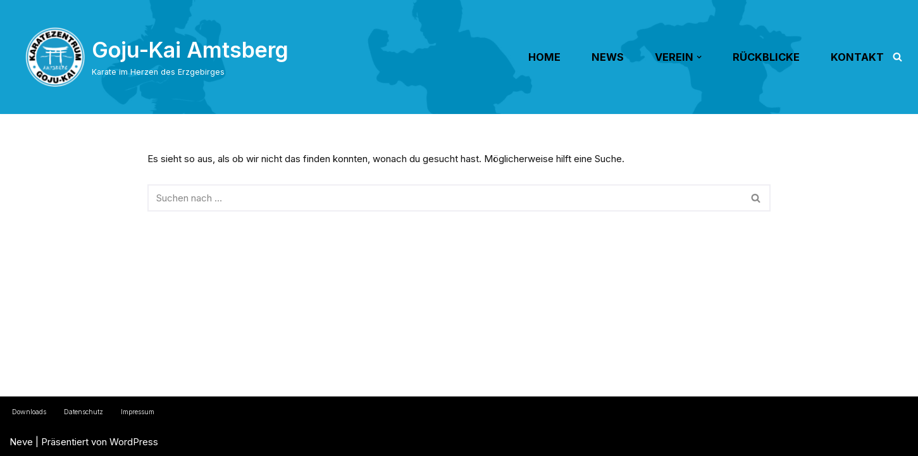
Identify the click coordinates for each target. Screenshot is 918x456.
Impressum (137, 412)
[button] (699, 57)
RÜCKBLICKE (766, 57)
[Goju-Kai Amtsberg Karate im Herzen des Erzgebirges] (156, 57)
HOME (544, 57)
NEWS (608, 57)
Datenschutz (83, 412)
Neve (21, 442)
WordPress (133, 442)
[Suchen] (897, 56)
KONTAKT (857, 57)
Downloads (29, 412)
